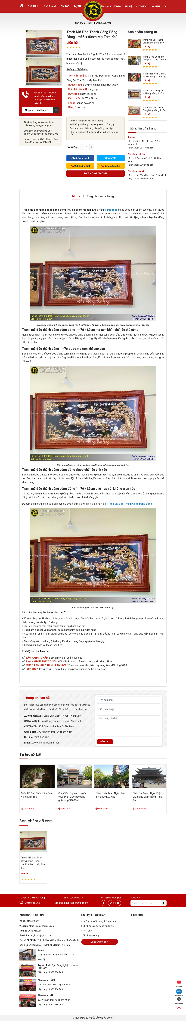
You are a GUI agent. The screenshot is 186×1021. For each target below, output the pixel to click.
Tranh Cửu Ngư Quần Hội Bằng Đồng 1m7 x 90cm (153, 93)
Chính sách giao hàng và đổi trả (97, 926)
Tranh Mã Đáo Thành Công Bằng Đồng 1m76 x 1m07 (154, 110)
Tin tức (64, 6)
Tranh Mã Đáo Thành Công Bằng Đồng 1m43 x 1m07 (154, 43)
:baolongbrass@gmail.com (45, 742)
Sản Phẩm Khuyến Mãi (99, 23)
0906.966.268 (56, 989)
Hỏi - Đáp (86, 930)
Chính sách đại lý (90, 935)
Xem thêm (27, 808)
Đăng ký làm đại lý (99, 942)
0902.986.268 (56, 1004)
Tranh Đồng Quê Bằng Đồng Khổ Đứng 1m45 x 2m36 (154, 60)
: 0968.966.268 (41, 737)
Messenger (179, 1000)
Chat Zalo (110, 158)
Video (117, 6)
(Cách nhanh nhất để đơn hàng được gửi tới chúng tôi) (96, 174)
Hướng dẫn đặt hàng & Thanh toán (99, 921)
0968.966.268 (32, 902)
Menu (156, 6)
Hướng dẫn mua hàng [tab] (98, 196)
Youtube (179, 983)
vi (165, 6)
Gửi (56, 110)
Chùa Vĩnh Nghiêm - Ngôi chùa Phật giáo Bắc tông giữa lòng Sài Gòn (72, 797)
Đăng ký (105, 741)
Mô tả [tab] (76, 196)
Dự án (77, 6)
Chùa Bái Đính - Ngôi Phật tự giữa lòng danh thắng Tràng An (148, 797)
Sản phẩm (50, 6)
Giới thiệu (33, 6)
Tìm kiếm (142, 6)
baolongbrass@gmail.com (73, 902)
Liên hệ (128, 6)
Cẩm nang (105, 6)
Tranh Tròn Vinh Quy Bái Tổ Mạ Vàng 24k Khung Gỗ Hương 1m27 (155, 76)
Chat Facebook (80, 158)
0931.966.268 (56, 972)
